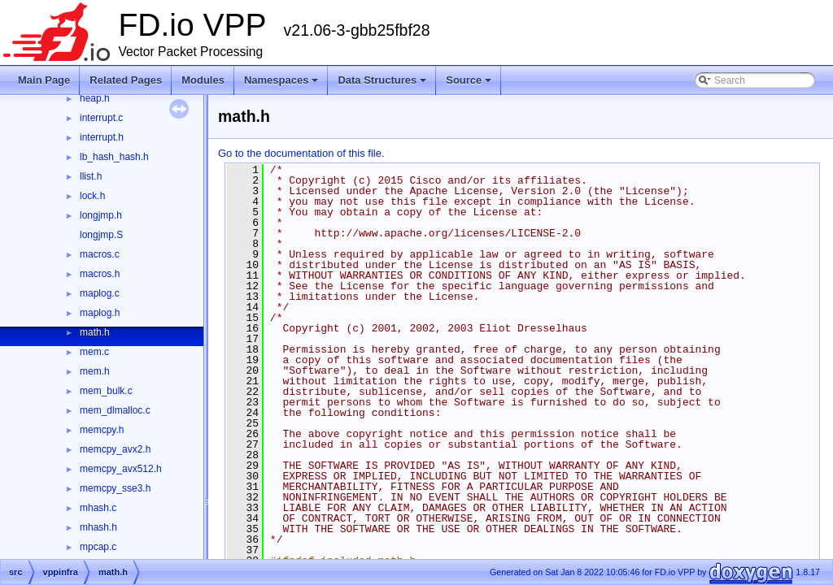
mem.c (94, 352)
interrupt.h (102, 137)
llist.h (91, 176)
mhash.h (98, 527)
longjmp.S (101, 234)
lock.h (92, 196)
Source (468, 80)
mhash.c (98, 508)
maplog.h (100, 312)
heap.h (95, 98)
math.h (95, 332)
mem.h (95, 371)
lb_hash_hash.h (114, 156)
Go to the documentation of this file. (301, 153)
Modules (203, 80)
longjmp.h (101, 215)
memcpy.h (102, 430)
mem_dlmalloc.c (115, 410)
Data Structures (382, 80)
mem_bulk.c (106, 390)
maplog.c (100, 293)
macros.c (100, 254)
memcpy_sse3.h (115, 488)
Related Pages (125, 80)
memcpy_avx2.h (115, 449)
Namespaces (281, 80)
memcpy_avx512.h (121, 468)
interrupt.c (101, 118)
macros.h (100, 274)
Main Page (44, 80)
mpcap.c (98, 546)
